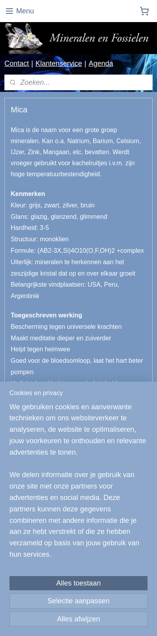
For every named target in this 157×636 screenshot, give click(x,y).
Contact (16, 63)
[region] (78, 484)
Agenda (101, 63)
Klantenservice (59, 63)
